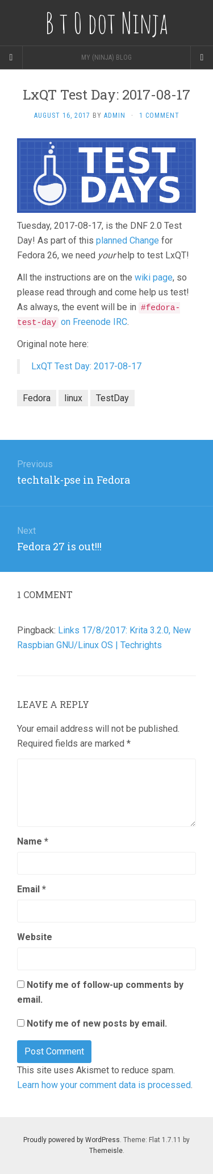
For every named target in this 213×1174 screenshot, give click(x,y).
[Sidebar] (11, 57)
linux (73, 398)
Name (32, 841)
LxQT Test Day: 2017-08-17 (86, 366)
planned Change (128, 240)
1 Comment (159, 116)
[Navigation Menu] (201, 57)
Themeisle (106, 1151)
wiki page (154, 277)
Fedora (37, 398)
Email (31, 889)
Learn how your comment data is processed (104, 1085)
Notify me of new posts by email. (97, 1023)
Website (34, 937)
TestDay (112, 398)
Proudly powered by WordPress (71, 1140)
